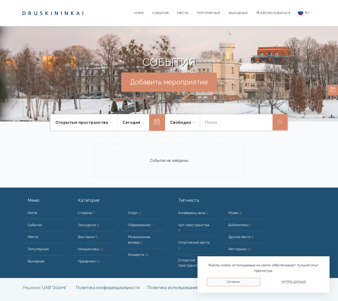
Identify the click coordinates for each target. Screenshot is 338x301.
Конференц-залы (193, 213)
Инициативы (90, 249)
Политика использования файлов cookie (187, 287)
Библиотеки (239, 225)
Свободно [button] (181, 122)
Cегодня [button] (132, 122)
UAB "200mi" (54, 287)
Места (183, 13)
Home (139, 13)
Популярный (208, 13)
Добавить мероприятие (169, 82)
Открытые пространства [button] (82, 122)
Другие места (241, 237)
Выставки (87, 237)
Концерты (138, 255)
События (160, 13)
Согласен (233, 282)
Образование (140, 225)
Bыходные (238, 13)
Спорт (134, 213)
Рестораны (239, 249)
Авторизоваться (273, 13)
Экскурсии (88, 225)
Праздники (89, 261)
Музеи (234, 213)
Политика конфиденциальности (108, 287)
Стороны (86, 213)
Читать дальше (293, 282)
